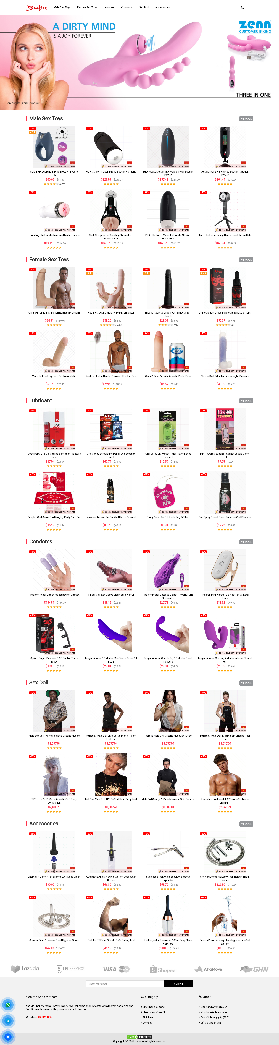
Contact (147, 1022)
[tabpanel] (139, 62)
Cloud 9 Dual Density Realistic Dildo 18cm (168, 376)
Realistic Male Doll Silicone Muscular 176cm (168, 735)
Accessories (43, 823)
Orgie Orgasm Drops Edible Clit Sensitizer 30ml (225, 312)
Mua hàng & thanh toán (214, 1012)
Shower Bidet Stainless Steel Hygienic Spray (54, 940)
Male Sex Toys (46, 118)
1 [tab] (138, 106)
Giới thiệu (148, 1017)
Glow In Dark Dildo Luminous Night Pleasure (225, 376)
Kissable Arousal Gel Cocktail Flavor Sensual (111, 517)
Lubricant (40, 400)
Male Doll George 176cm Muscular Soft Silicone (168, 799)
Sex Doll (38, 682)
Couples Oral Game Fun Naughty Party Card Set (54, 517)
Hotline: (40, 1017)
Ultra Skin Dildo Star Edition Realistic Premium (54, 312)
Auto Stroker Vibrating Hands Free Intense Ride (225, 235)
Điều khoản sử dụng (154, 1006)
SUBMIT (178, 983)
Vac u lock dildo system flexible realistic (54, 376)
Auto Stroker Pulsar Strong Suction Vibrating (111, 171)
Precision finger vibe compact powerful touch (54, 594)
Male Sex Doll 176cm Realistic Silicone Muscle (54, 735)
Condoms (40, 541)
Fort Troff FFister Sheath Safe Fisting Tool (111, 940)
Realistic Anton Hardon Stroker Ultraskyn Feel (111, 376)
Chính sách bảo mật (154, 1012)
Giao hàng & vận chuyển (214, 1006)
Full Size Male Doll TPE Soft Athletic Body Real (111, 799)
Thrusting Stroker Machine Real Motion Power (54, 235)
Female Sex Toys (49, 259)
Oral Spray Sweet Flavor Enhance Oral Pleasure (225, 517)
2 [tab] (141, 106)
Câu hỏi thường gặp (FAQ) (215, 1017)
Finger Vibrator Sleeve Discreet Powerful (111, 594)
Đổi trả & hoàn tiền (211, 1022)
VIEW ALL (246, 118)
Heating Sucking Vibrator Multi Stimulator (111, 312)
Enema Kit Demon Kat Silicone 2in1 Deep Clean (54, 876)
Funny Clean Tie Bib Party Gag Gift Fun (168, 517)
